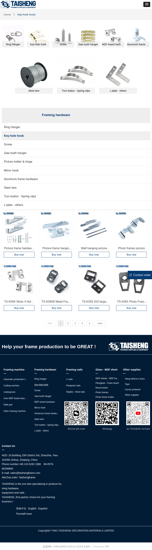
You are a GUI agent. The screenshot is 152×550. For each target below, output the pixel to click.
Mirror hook (11, 170)
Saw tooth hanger (15, 153)
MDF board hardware (113, 44)
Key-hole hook (14, 135)
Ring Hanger (12, 127)
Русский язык (24, 513)
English (32, 508)
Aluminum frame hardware (21, 179)
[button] (146, 4)
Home (7, 14)
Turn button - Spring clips (20, 196)
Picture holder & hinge (18, 161)
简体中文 (21, 508)
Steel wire (10, 187)
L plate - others (13, 204)
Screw (8, 144)
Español (42, 508)
